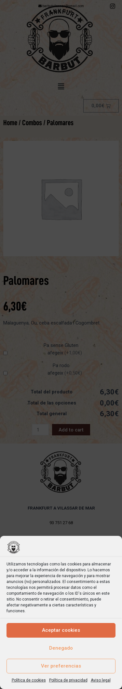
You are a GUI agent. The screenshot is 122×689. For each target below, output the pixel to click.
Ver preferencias (61, 666)
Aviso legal (101, 680)
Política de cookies (29, 680)
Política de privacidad (68, 680)
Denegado (61, 648)
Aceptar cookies (61, 630)
